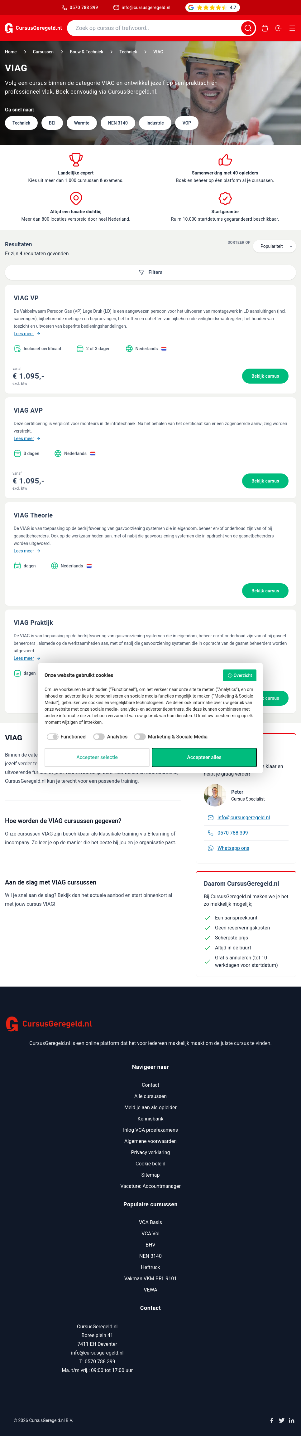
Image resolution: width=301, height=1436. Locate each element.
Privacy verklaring (150, 1152)
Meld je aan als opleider (150, 1107)
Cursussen (43, 51)
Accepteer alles (204, 757)
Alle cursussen (150, 1096)
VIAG (158, 51)
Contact (150, 1085)
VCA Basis (150, 1222)
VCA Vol (150, 1234)
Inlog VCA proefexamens (150, 1130)
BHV (150, 1245)
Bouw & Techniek (86, 51)
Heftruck (150, 1267)
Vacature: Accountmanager (150, 1186)
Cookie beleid (150, 1164)
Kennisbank (151, 1119)
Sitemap (150, 1175)
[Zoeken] (248, 28)
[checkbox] (66, 737)
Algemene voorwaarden (150, 1141)
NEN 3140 (150, 1256)
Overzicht (239, 675)
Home (11, 51)
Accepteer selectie (97, 757)
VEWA (150, 1290)
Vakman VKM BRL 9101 (150, 1279)
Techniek (128, 51)
